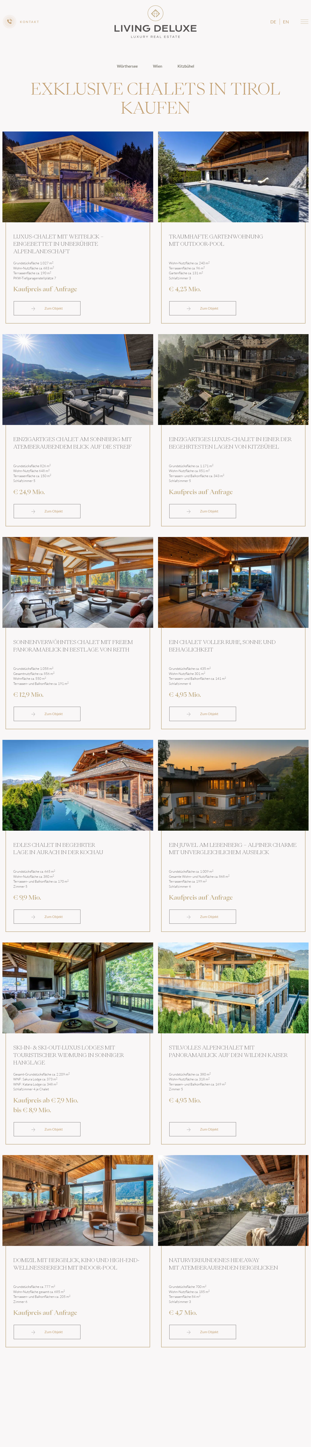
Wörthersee (127, 66)
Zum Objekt (47, 306)
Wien (158, 66)
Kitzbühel (185, 66)
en (286, 21)
